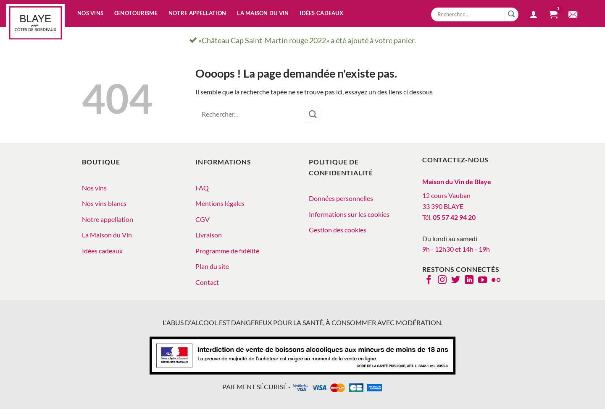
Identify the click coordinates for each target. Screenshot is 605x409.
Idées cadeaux (321, 13)
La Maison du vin (263, 13)
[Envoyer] (511, 15)
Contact (207, 282)
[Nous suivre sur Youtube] (482, 281)
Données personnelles (341, 198)
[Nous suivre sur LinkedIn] (469, 281)
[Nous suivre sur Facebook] (428, 281)
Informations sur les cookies (349, 214)
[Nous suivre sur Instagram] (442, 281)
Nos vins (90, 13)
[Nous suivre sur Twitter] (455, 281)
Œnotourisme (136, 13)
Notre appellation (197, 13)
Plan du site (212, 266)
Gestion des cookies (337, 230)
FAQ (202, 188)
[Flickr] (496, 281)
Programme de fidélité (227, 251)
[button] (533, 15)
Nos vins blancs (104, 203)
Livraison (208, 235)
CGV (202, 219)
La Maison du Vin (107, 235)
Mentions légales (220, 203)
